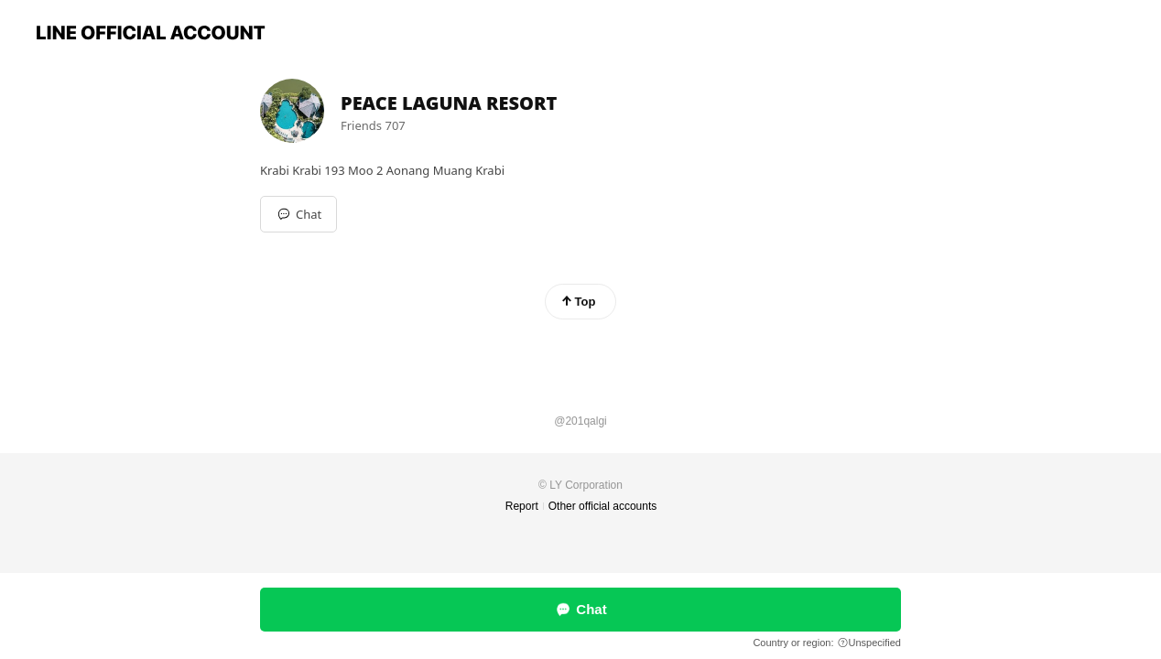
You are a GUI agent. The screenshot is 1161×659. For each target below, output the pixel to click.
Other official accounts (602, 506)
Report (521, 506)
